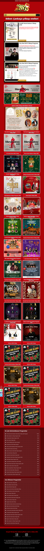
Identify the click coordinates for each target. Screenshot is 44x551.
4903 (38, 446)
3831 (38, 455)
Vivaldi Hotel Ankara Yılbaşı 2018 (27, 24)
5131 (38, 444)
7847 (38, 435)
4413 (38, 450)
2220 (38, 472)
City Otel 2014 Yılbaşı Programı (28, 63)
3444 (38, 463)
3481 (38, 461)
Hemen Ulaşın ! (22, 40)
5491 (38, 442)
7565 (38, 440)
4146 (38, 452)
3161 (38, 467)
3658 (38, 457)
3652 (38, 459)
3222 (38, 465)
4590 (38, 448)
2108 (38, 474)
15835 (38, 433)
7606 (38, 438)
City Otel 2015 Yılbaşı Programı (28, 43)
